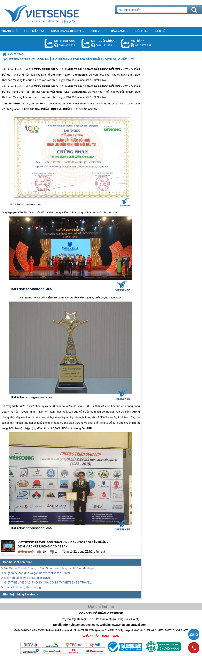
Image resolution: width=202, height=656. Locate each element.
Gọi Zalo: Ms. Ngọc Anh (49, 43)
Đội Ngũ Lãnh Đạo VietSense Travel (27, 577)
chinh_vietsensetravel (93, 45)
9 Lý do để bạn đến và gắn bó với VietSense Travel (37, 573)
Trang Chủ (51, 13)
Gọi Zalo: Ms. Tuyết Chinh (86, 43)
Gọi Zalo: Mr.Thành (125, 43)
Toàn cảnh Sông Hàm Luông (22, 587)
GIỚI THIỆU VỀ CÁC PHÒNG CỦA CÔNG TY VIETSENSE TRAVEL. (48, 582)
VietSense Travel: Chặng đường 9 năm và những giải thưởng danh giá (49, 568)
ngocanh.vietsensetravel (56, 45)
